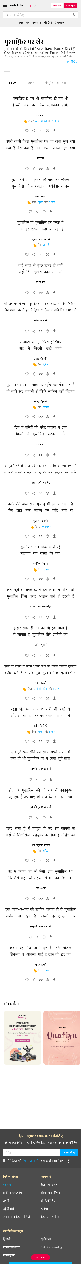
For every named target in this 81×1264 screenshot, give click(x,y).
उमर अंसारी (40, 196)
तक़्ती (6, 1200)
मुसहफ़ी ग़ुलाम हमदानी (40, 769)
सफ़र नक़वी (40, 683)
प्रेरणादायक (46, 527)
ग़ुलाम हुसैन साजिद (40, 482)
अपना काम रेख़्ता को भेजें (16, 1216)
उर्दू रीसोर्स (8, 1208)
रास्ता (46, 570)
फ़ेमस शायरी (41, 121)
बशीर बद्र (40, 115)
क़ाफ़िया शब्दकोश (12, 1192)
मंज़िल (46, 851)
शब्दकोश (37, 22)
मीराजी (40, 158)
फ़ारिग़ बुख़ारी (40, 645)
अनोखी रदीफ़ (40, 689)
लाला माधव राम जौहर (40, 606)
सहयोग (7, 1184)
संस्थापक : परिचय (50, 1192)
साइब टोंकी (40, 964)
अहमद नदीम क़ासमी (41, 239)
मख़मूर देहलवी (40, 401)
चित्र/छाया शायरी (55, 83)
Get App (70, 5)
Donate (57, 5)
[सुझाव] (47, 131)
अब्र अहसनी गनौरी (40, 845)
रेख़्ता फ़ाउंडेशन (49, 1184)
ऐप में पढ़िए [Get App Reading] (40, 1257)
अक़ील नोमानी (40, 564)
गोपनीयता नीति (30, 1160)
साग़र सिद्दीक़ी (40, 359)
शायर (20, 22)
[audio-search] (74, 15)
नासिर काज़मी (40, 320)
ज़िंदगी (46, 364)
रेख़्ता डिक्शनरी (11, 1247)
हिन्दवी (6, 1239)
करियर (44, 1208)
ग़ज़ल (30, 83)
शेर (12, 83)
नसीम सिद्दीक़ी (40, 726)
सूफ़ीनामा (46, 1239)
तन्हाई (46, 245)
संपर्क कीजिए (48, 1200)
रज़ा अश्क (41, 888)
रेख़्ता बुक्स (9, 1255)
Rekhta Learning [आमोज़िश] (51, 1247)
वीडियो (48, 22)
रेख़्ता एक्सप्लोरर (50, 1216)
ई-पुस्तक (59, 22)
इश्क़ (40, 202)
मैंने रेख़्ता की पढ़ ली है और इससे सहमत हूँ (36, 1160)
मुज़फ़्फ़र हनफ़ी (40, 521)
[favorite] (27, 131)
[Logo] (16, 5)
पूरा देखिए (71, 61)
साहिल (46, 407)
